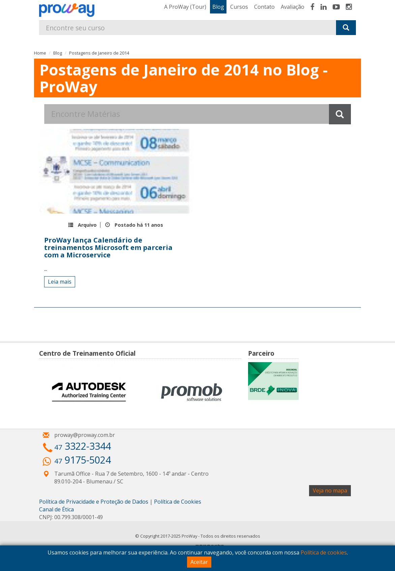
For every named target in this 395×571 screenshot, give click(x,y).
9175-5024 (82, 459)
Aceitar (199, 562)
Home (40, 53)
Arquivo (87, 225)
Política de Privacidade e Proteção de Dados (93, 501)
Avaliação (292, 6)
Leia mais (59, 281)
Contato (264, 6)
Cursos (239, 6)
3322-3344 (82, 445)
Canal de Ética (56, 509)
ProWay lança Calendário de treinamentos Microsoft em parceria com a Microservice (108, 247)
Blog (218, 6)
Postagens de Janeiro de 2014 (99, 53)
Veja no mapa (330, 490)
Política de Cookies (177, 501)
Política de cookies (324, 552)
